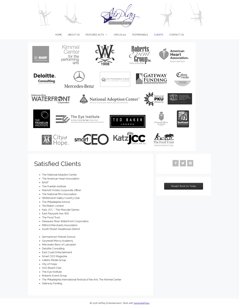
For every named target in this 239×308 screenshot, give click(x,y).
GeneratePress (141, 303)
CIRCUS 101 (120, 34)
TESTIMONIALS (140, 34)
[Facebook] (176, 163)
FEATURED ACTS (98, 34)
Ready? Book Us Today (183, 186)
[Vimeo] (190, 163)
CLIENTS (158, 34)
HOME (58, 34)
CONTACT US (176, 34)
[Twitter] (183, 163)
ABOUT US (74, 34)
